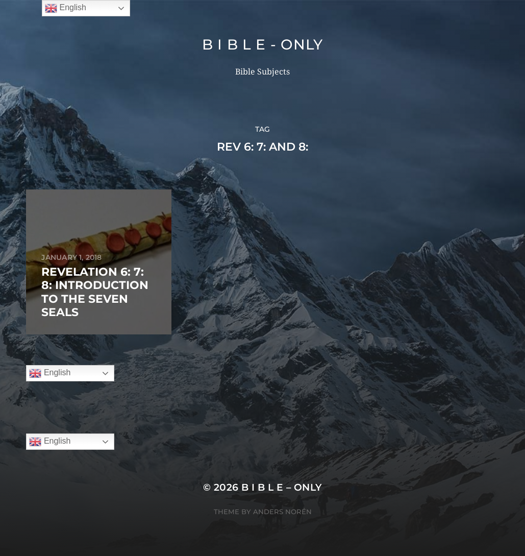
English (49, 373)
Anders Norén (282, 511)
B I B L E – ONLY (281, 487)
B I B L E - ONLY (262, 44)
